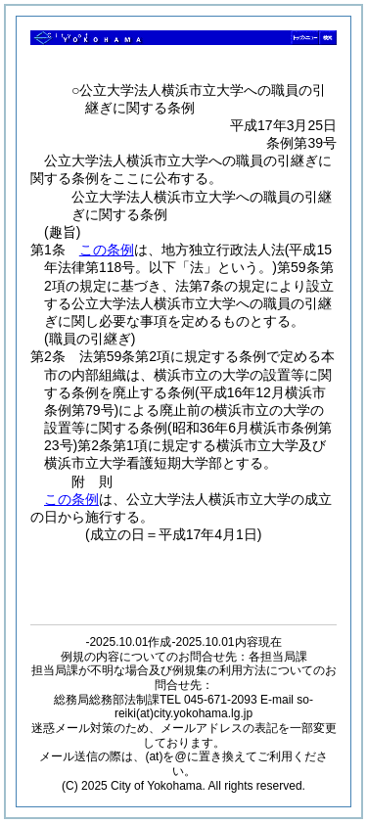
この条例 (106, 249)
